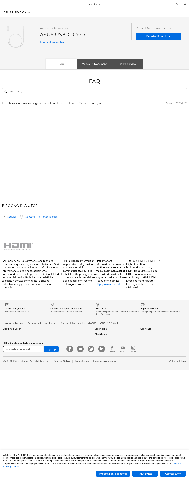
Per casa (7, 339)
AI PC (97, 344)
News (143, 344)
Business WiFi (55, 383)
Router (51, 364)
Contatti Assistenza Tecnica (41, 216)
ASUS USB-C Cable (16, 12)
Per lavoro (8, 344)
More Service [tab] (128, 64)
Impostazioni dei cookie (113, 473)
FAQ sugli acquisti (103, 398)
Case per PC (54, 334)
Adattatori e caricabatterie (61, 433)
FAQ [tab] (61, 64)
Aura (97, 358)
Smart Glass (9, 399)
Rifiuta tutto (145, 473)
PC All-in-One (10, 404)
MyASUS (99, 388)
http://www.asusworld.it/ (110, 284)
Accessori (8, 364)
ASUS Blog (100, 339)
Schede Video (10, 438)
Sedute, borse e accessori (60, 423)
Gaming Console (11, 379)
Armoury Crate (102, 353)
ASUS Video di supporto (107, 383)
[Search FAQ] (94, 91)
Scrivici (11, 216)
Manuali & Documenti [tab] (94, 64)
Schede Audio (10, 443)
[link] (94, 4)
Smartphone (9, 374)
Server (51, 388)
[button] (4, 3)
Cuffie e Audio (55, 408)
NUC (5, 413)
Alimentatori (54, 344)
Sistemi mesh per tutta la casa (62, 368)
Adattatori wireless (57, 373)
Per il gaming (9, 359)
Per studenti (9, 354)
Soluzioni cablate (56, 378)
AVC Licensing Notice (105, 334)
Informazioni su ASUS (150, 334)
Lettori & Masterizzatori (59, 348)
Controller (53, 413)
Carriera (144, 339)
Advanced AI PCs (103, 348)
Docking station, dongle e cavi (63, 438)
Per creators (9, 349)
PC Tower (8, 409)
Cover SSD (53, 353)
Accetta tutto (173, 473)
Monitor (7, 394)
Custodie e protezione (59, 428)
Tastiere (52, 398)
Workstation (9, 423)
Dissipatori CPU (56, 339)
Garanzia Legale (102, 393)
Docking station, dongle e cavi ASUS (78, 323)
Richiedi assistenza (104, 368)
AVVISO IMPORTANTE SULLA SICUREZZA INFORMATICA (155, 355)
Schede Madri (10, 434)
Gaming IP (53, 443)
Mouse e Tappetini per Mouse (62, 403)
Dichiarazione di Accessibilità (154, 348)
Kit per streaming (56, 418)
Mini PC (7, 418)
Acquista (144, 366)
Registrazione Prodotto (106, 378)
